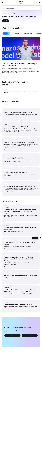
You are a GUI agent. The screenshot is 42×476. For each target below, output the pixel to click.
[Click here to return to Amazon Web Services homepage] (21, 2)
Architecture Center (6, 13)
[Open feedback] (40, 238)
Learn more (5, 104)
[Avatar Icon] (39, 2)
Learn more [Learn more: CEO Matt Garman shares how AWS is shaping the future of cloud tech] (4, 76)
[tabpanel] (21, 57)
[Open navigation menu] (2, 2)
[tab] (6, 33)
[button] (10, 8)
